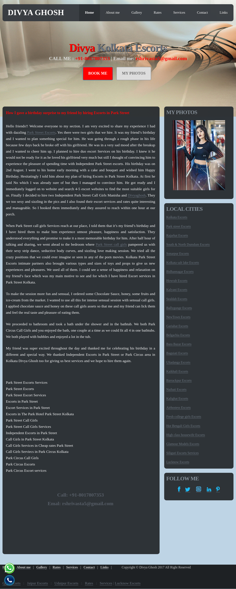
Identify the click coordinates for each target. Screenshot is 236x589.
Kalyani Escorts (176, 289)
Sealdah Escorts (176, 299)
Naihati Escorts (176, 389)
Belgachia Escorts (178, 335)
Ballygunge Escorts (179, 308)
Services (179, 12)
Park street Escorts (178, 226)
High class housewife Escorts (185, 435)
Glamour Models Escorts (182, 444)
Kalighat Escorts (177, 398)
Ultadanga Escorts (178, 362)
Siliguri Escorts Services (182, 453)
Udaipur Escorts (66, 583)
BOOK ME (98, 73)
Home (89, 12)
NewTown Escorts (178, 317)
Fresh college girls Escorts (183, 416)
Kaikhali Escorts (177, 371)
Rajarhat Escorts (177, 235)
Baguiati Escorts (177, 353)
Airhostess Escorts (178, 407)
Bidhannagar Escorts (180, 271)
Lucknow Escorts (177, 462)
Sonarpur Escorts (177, 253)
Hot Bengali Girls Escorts (183, 426)
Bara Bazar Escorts (178, 344)
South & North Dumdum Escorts (188, 244)
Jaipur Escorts (37, 583)
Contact (202, 12)
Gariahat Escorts (177, 326)
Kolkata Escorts (132, 48)
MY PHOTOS (134, 73)
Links (224, 12)
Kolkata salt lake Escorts (182, 262)
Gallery (136, 12)
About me (113, 12)
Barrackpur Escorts (179, 380)
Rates (157, 12)
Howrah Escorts (176, 280)
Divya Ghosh (36, 12)
